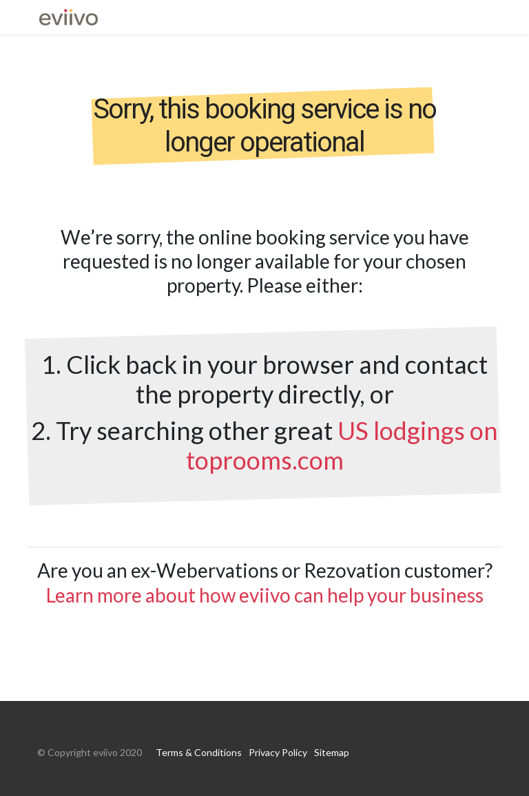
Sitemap (331, 752)
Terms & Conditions (199, 752)
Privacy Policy (278, 752)
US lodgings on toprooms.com (342, 445)
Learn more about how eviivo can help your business (265, 595)
